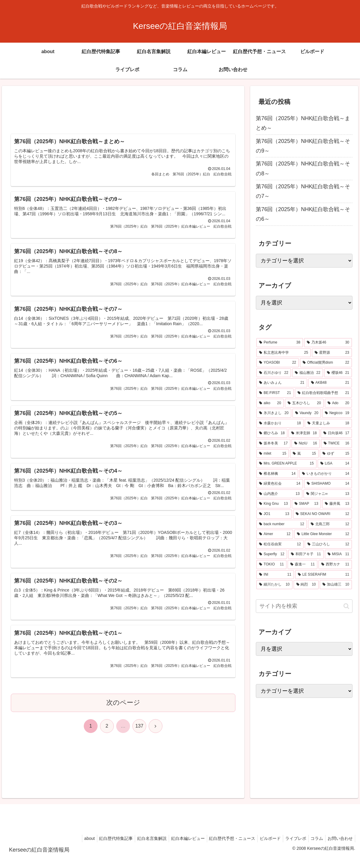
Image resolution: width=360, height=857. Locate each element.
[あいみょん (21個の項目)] (281, 382)
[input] (304, 606)
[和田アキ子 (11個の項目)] (306, 554)
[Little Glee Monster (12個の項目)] (323, 534)
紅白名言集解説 (139, 838)
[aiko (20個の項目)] (270, 403)
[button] (346, 606)
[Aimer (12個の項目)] (274, 534)
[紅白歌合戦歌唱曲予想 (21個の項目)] (323, 393)
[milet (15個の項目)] (272, 453)
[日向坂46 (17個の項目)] (336, 433)
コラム (314, 838)
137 (139, 737)
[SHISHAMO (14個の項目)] (328, 483)
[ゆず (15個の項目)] (336, 453)
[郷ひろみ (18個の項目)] (271, 433)
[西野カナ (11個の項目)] (335, 564)
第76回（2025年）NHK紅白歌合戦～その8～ (303, 168)
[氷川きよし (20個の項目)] (273, 413)
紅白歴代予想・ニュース (224, 838)
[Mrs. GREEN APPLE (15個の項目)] (286, 463)
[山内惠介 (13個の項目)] (279, 493)
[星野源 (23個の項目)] (332, 352)
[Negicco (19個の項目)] (337, 413)
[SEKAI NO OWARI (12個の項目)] (322, 514)
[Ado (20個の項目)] (338, 403)
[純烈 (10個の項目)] (306, 584)
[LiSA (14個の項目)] (335, 463)
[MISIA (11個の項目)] (338, 554)
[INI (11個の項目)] (275, 574)
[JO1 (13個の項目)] (274, 514)
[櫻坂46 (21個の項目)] (338, 372)
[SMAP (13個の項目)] (306, 503)
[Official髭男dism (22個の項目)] (326, 362)
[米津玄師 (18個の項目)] (304, 433)
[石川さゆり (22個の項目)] (273, 372)
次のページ (123, 714)
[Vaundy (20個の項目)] (306, 413)
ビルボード (263, 838)
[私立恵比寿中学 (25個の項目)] (283, 352)
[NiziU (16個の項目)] (305, 443)
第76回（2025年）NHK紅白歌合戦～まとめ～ (303, 123)
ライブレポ (290, 838)
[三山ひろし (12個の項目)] (328, 544)
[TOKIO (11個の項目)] (271, 564)
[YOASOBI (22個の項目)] (277, 362)
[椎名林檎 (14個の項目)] (277, 473)
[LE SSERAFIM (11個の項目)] (323, 574)
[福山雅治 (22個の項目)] (307, 372)
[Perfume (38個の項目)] (279, 342)
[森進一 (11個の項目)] (302, 564)
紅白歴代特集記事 (102, 838)
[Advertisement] (123, 110)
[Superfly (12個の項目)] (271, 554)
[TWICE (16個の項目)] (336, 443)
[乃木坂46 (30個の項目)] (328, 342)
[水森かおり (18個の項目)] (280, 423)
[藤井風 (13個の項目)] (337, 503)
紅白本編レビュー (177, 838)
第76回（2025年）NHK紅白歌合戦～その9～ (303, 146)
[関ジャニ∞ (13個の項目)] (328, 493)
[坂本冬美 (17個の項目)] (273, 443)
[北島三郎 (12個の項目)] (330, 524)
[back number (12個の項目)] (281, 524)
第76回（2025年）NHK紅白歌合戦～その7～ (303, 191)
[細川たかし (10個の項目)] (274, 584)
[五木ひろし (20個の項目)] (304, 403)
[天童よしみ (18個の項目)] (328, 423)
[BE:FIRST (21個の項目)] (275, 393)
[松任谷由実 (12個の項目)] (280, 544)
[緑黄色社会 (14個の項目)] (279, 483)
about (73, 838)
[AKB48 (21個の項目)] (330, 382)
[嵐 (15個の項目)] (304, 453)
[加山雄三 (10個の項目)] (336, 584)
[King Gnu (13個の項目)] (273, 503)
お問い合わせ (339, 838)
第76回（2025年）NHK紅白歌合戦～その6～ (303, 214)
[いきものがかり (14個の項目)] (325, 473)
